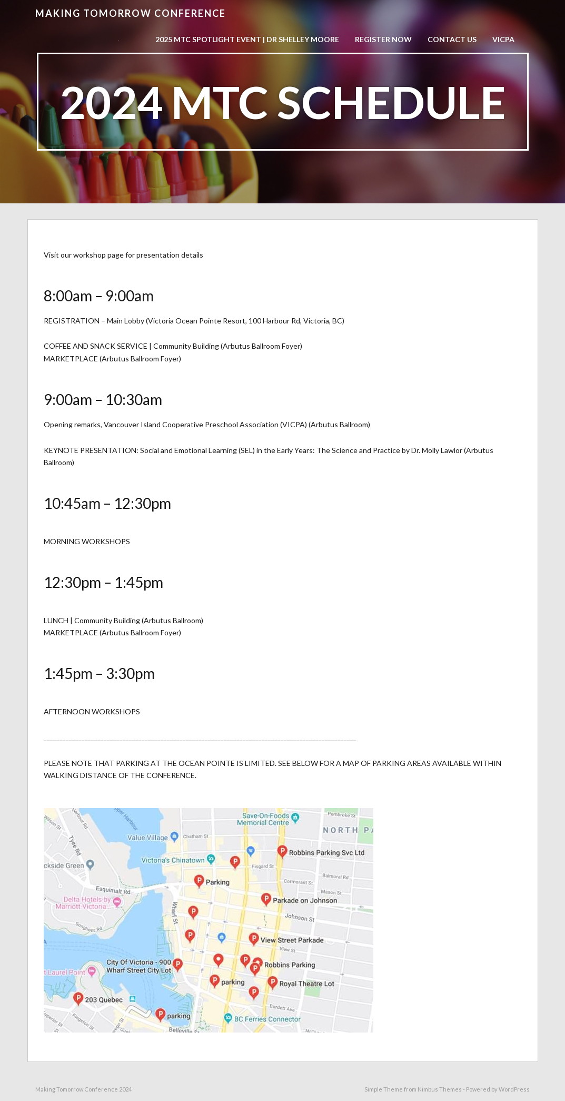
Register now (383, 39)
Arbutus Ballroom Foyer (261, 345)
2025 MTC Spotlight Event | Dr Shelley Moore (247, 39)
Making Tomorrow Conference (130, 13)
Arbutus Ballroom (339, 424)
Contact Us (452, 39)
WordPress (514, 1089)
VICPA (503, 39)
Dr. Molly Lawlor (436, 450)
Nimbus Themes (440, 1089)
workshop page (98, 254)
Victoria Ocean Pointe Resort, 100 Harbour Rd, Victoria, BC (245, 320)
